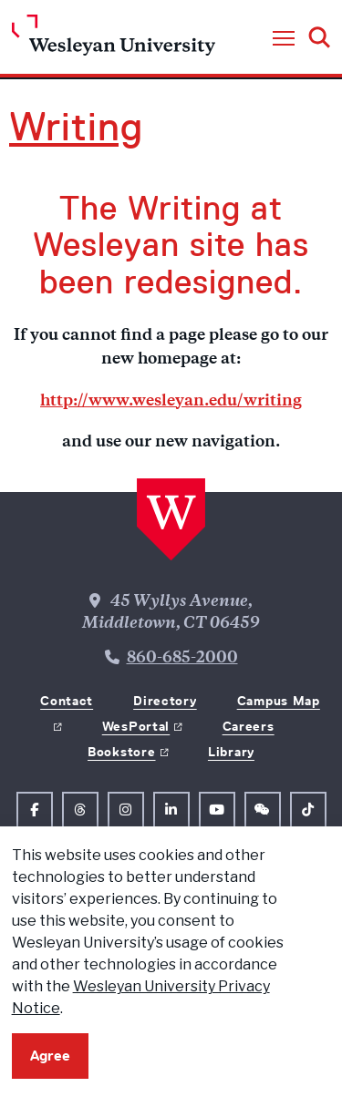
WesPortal (136, 726)
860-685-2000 (182, 658)
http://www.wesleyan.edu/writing (171, 402)
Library (231, 751)
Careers (249, 726)
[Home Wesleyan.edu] (113, 40)
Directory (164, 700)
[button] (284, 39)
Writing (76, 126)
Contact (66, 700)
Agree (50, 1055)
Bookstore (121, 751)
